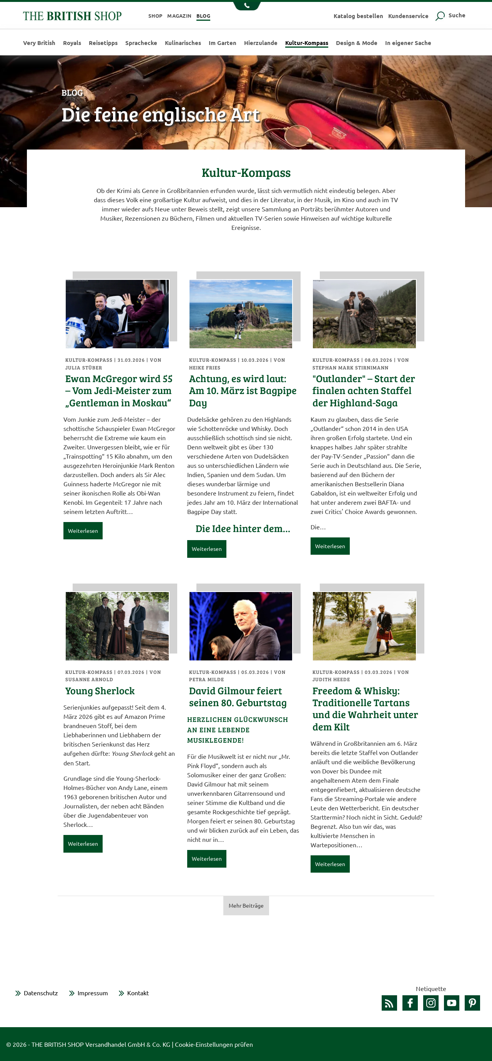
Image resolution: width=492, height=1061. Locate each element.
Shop (155, 15)
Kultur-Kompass (306, 43)
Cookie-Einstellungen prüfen (214, 1044)
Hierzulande (261, 43)
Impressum (93, 992)
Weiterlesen (83, 530)
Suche (449, 15)
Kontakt (138, 992)
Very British (39, 43)
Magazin (179, 15)
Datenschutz (41, 992)
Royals (72, 43)
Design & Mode (356, 43)
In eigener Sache (408, 43)
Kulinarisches (183, 43)
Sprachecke (141, 43)
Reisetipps (103, 43)
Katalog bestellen (358, 16)
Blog (203, 15)
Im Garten (222, 43)
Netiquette (431, 988)
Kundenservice (408, 16)
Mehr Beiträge (246, 905)
